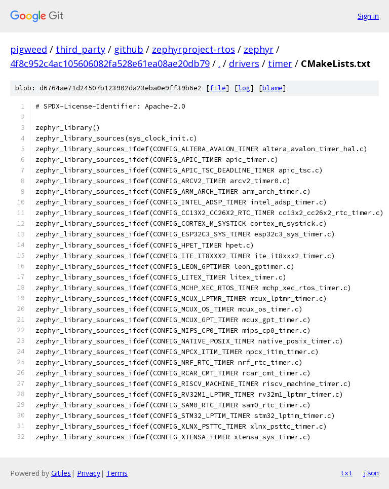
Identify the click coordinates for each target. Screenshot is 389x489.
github (128, 49)
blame (272, 88)
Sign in (368, 16)
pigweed (28, 49)
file (218, 88)
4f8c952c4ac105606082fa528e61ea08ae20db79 (110, 63)
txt (346, 472)
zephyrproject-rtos (193, 49)
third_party (80, 49)
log (244, 88)
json (371, 472)
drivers (244, 63)
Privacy (88, 473)
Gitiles (61, 473)
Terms (117, 473)
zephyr (259, 49)
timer (280, 63)
